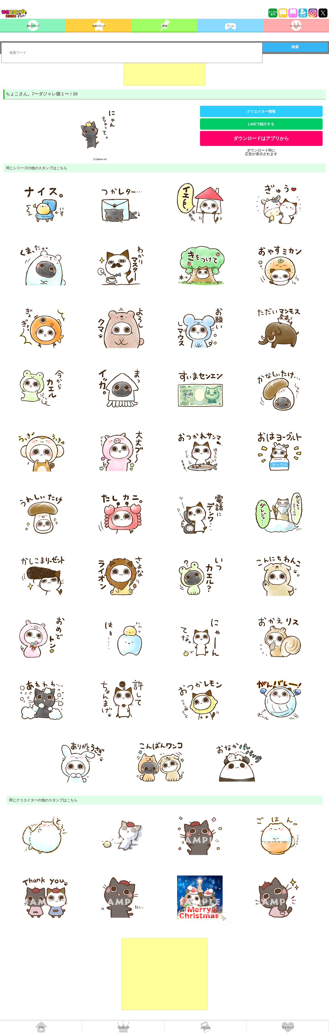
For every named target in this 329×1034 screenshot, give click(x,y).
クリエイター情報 (261, 111)
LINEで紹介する (261, 124)
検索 (295, 47)
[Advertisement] (164, 73)
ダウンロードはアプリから (261, 138)
